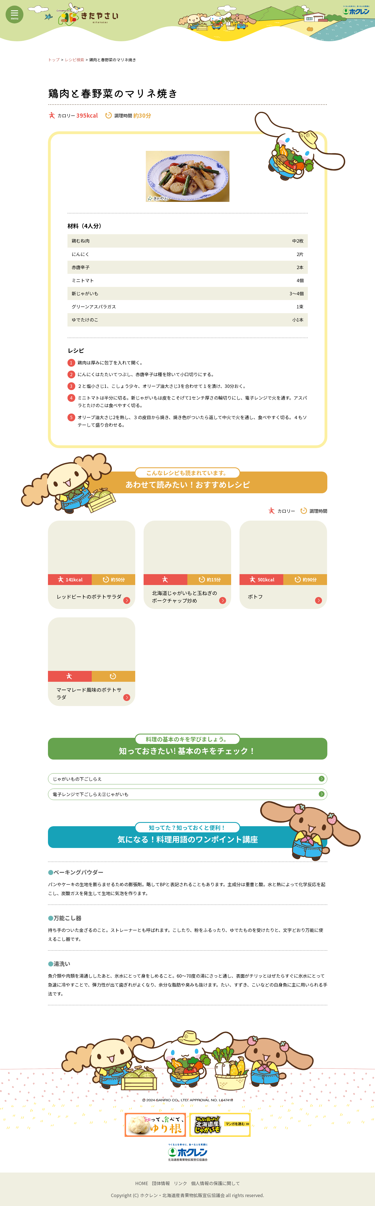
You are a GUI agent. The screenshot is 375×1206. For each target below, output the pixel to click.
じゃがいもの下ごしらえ (189, 778)
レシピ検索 (74, 59)
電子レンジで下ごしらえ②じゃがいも (189, 794)
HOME (141, 1183)
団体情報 (161, 1183)
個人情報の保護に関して (215, 1183)
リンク (180, 1183)
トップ (54, 59)
